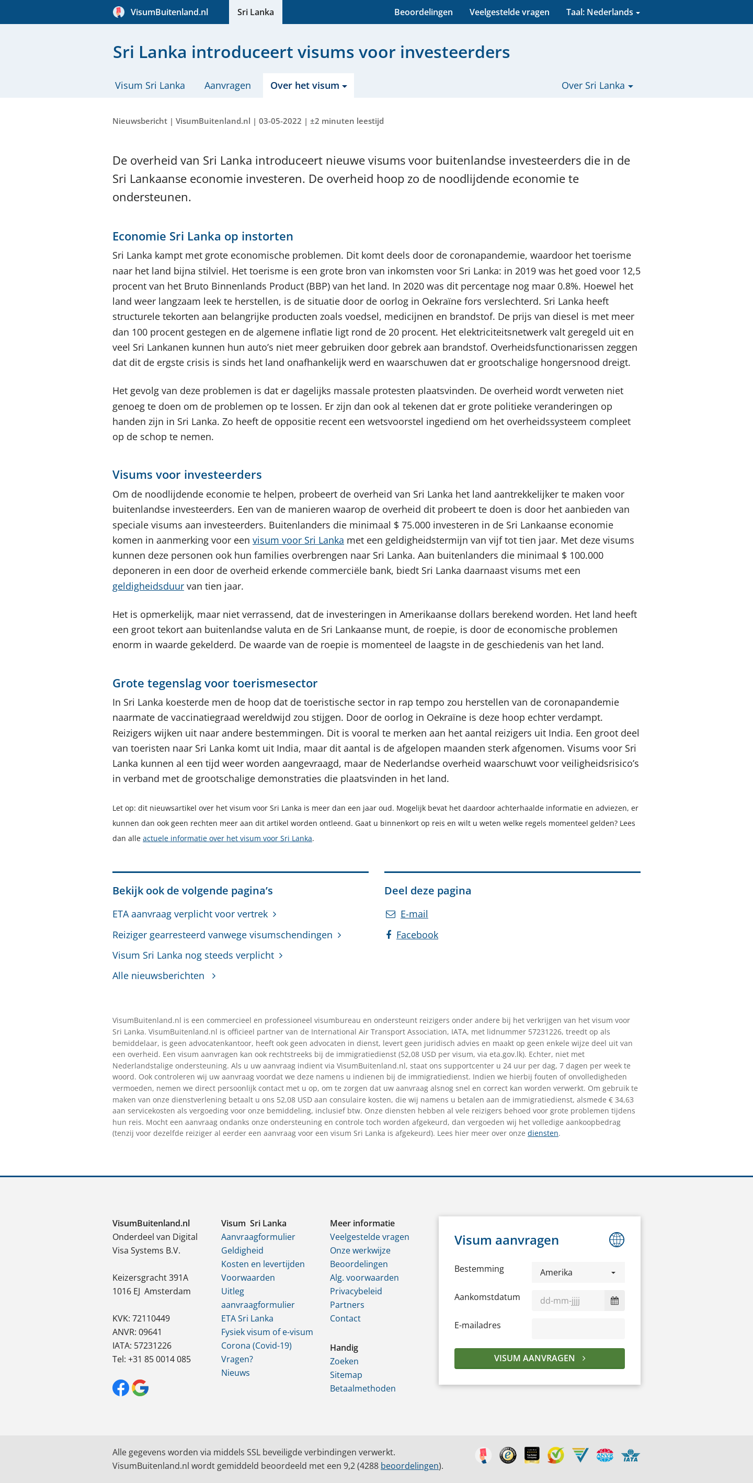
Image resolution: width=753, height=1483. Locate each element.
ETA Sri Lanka (247, 1318)
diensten (543, 1133)
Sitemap (346, 1375)
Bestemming (479, 1268)
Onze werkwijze (360, 1250)
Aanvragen (227, 85)
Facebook (412, 934)
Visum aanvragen (535, 1358)
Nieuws (235, 1372)
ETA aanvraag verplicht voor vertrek (190, 913)
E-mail (407, 913)
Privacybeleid (356, 1291)
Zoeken (344, 1361)
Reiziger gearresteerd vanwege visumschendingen (222, 934)
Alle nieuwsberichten (159, 975)
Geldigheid (242, 1250)
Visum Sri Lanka (150, 85)
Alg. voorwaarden (364, 1277)
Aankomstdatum (487, 1297)
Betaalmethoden (363, 1388)
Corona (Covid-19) (256, 1345)
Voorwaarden (248, 1277)
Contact (345, 1318)
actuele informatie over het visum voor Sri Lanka (227, 838)
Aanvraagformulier (258, 1237)
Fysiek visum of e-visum (267, 1332)
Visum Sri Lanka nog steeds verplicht (193, 955)
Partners (347, 1304)
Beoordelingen (423, 12)
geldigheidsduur (148, 586)
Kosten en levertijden (263, 1264)
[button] (578, 1272)
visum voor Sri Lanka (298, 540)
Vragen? (237, 1359)
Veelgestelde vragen (510, 12)
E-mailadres (477, 1325)
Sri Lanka (255, 12)
